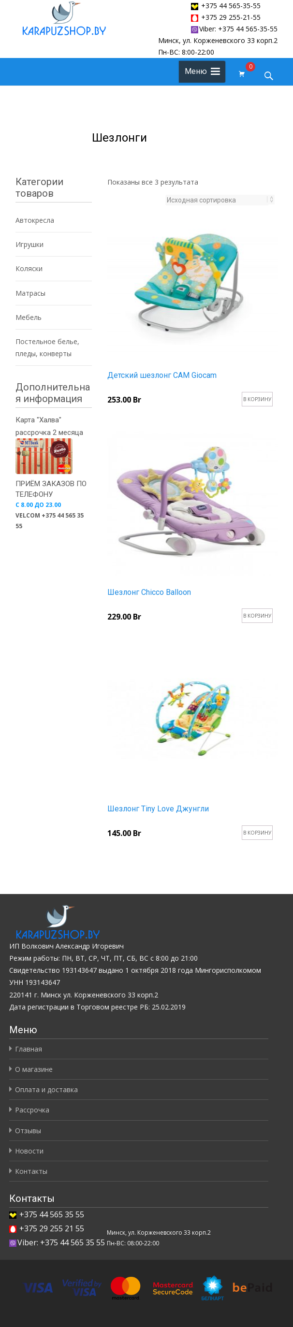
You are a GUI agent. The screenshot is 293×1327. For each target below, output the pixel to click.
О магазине (34, 1069)
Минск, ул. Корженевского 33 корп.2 (218, 40)
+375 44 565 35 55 (51, 1214)
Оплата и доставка (46, 1089)
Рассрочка (32, 1109)
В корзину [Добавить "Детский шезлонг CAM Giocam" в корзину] (257, 399)
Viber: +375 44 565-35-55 (234, 28)
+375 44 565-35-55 (231, 5)
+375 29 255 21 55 (51, 1228)
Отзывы (28, 1130)
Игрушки (29, 244)
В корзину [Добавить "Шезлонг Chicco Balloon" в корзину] (257, 615)
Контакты (31, 1171)
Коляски (29, 268)
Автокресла (34, 220)
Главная (28, 1048)
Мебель (28, 317)
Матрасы (30, 293)
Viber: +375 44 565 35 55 (57, 1242)
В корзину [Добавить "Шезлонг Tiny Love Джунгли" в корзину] (257, 832)
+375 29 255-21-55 (231, 17)
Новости (29, 1150)
